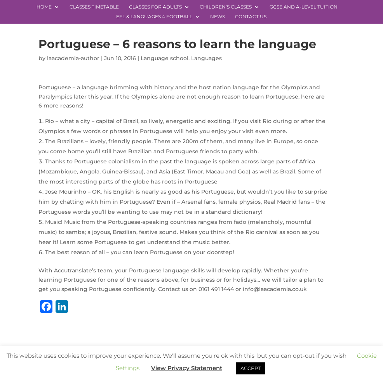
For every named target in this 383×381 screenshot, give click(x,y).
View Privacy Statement (186, 368)
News (217, 16)
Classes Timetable (94, 7)
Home (44, 7)
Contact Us (250, 16)
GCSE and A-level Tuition (304, 7)
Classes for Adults (155, 7)
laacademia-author (73, 58)
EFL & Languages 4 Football (154, 16)
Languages (206, 58)
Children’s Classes (226, 7)
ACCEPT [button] (250, 368)
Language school (164, 58)
